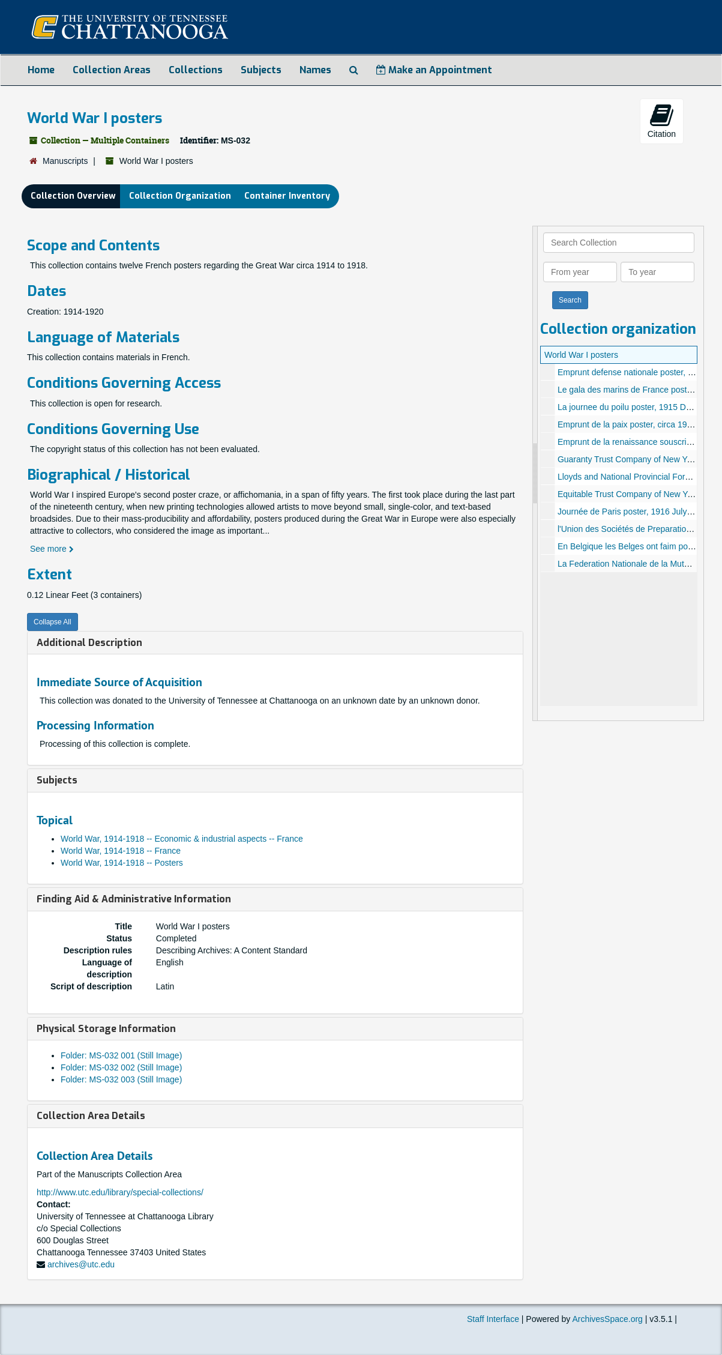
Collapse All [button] (52, 622)
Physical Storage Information (106, 1028)
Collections (196, 70)
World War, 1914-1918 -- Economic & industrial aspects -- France (182, 838)
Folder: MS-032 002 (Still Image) (121, 1067)
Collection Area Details (91, 1115)
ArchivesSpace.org (607, 1319)
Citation (662, 121)
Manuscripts (65, 161)
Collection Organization (180, 196)
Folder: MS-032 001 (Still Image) (121, 1055)
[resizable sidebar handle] (535, 473)
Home (41, 70)
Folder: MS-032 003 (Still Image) (121, 1079)
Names (315, 70)
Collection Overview (73, 196)
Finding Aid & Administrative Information (134, 899)
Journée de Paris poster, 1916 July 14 (628, 511)
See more (52, 549)
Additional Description (89, 642)
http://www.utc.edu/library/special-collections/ (120, 1192)
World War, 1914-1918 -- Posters (122, 863)
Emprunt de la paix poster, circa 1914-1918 (638, 424)
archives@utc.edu (81, 1264)
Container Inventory (287, 196)
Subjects (261, 70)
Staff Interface (493, 1319)
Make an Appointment (434, 70)
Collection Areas (112, 70)
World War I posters (581, 355)
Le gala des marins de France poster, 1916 (637, 389)
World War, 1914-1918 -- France (121, 851)
